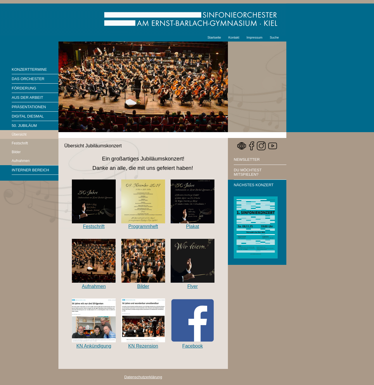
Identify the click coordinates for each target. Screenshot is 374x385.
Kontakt (233, 37)
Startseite (214, 37)
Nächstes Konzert (253, 185)
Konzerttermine (29, 69)
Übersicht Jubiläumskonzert (93, 145)
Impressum (254, 37)
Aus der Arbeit (27, 97)
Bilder (16, 152)
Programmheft (143, 226)
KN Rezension (143, 345)
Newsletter (247, 159)
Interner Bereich (30, 170)
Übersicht (19, 134)
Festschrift (20, 143)
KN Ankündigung (93, 345)
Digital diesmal (28, 116)
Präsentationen (29, 107)
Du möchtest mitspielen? (248, 172)
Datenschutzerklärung (143, 377)
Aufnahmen (21, 161)
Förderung (24, 88)
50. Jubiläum (24, 125)
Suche (274, 37)
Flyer (192, 286)
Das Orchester (28, 79)
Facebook (192, 345)
